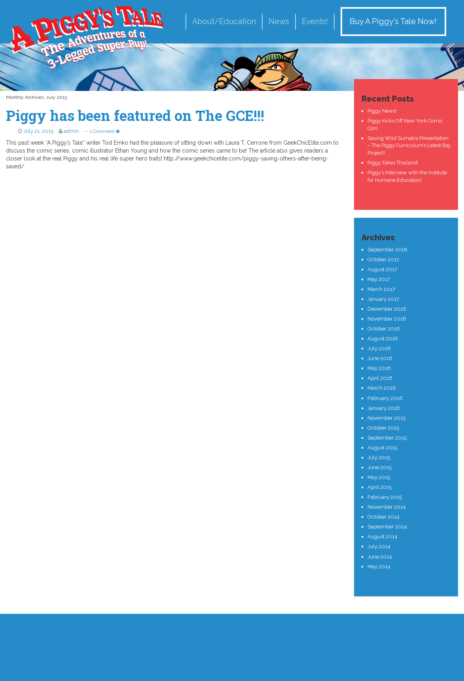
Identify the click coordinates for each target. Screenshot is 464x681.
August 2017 (382, 269)
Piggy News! (382, 111)
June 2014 (379, 557)
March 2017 (381, 289)
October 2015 (383, 428)
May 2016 (379, 368)
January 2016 (383, 408)
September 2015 (387, 438)
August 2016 (382, 338)
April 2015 (379, 487)
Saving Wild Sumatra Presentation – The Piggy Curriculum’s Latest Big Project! (408, 145)
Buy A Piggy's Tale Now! (393, 21)
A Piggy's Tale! (87, 36)
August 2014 (382, 537)
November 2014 (386, 507)
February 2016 (385, 398)
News (279, 21)
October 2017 (383, 259)
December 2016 (386, 309)
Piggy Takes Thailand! (392, 163)
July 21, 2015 (38, 131)
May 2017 (378, 279)
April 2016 (379, 378)
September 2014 (387, 527)
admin (71, 131)
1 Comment (105, 131)
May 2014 (378, 567)
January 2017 (383, 299)
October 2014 (383, 517)
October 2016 (383, 329)
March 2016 (381, 388)
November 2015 (386, 418)
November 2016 (386, 319)
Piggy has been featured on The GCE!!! (135, 115)
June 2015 (379, 467)
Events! (315, 21)
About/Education (224, 21)
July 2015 (378, 457)
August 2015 (382, 448)
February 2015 (384, 497)
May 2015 (378, 477)
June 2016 (379, 358)
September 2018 (387, 250)
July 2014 (378, 546)
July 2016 (379, 348)
